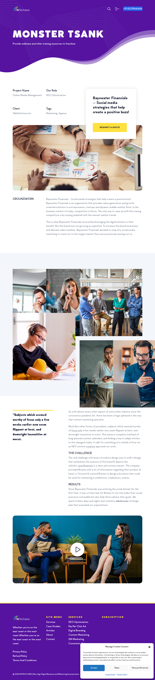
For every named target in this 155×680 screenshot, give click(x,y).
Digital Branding (76, 631)
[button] (149, 646)
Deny (117, 668)
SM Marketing (76, 639)
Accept (94, 668)
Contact (50, 639)
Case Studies (53, 626)
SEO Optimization (78, 622)
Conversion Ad (76, 643)
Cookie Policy (110, 674)
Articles (50, 631)
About (49, 635)
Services (50, 622)
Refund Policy (20, 656)
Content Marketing (78, 635)
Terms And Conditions (25, 660)
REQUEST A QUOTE (110, 127)
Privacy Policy (122, 674)
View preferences (140, 668)
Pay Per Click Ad (77, 626)
